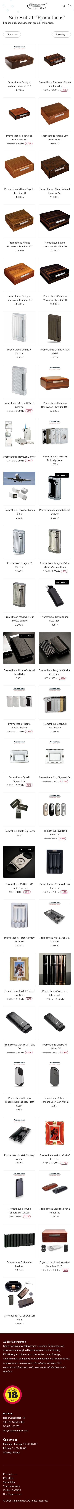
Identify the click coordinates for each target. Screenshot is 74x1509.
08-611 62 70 (11, 1426)
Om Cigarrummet (12, 1494)
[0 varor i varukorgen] (69, 5)
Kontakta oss (10, 1474)
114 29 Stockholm (13, 1422)
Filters (10, 34)
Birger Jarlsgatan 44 (14, 1418)
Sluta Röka (9, 1482)
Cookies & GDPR (12, 1490)
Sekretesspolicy (11, 1486)
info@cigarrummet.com (15, 1430)
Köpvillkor (8, 1478)
